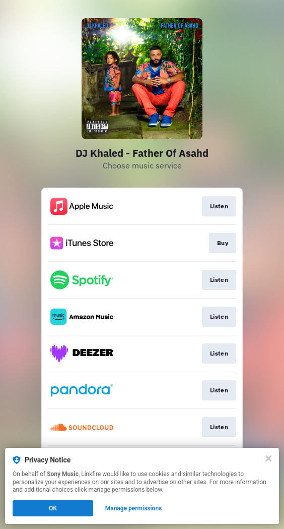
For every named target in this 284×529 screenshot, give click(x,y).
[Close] (268, 458)
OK (53, 508)
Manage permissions (133, 508)
